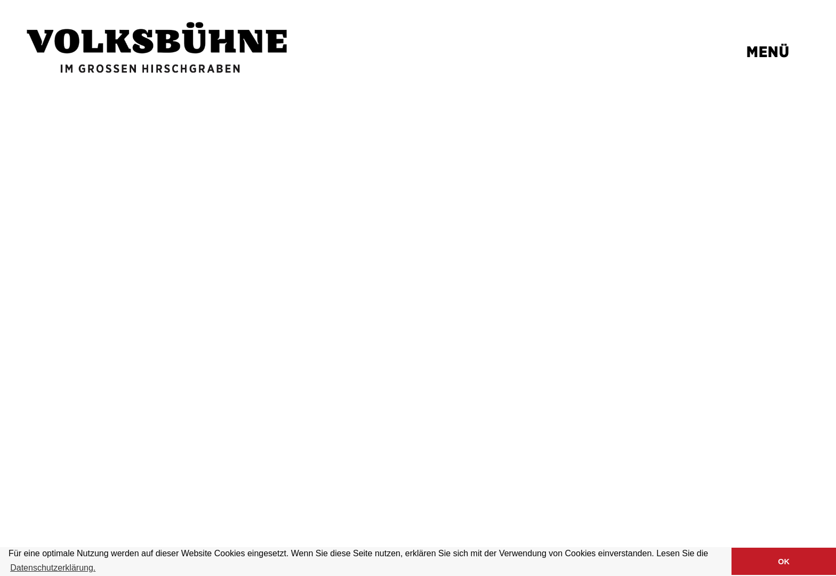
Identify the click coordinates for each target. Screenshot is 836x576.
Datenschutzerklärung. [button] (52, 567)
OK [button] (784, 561)
